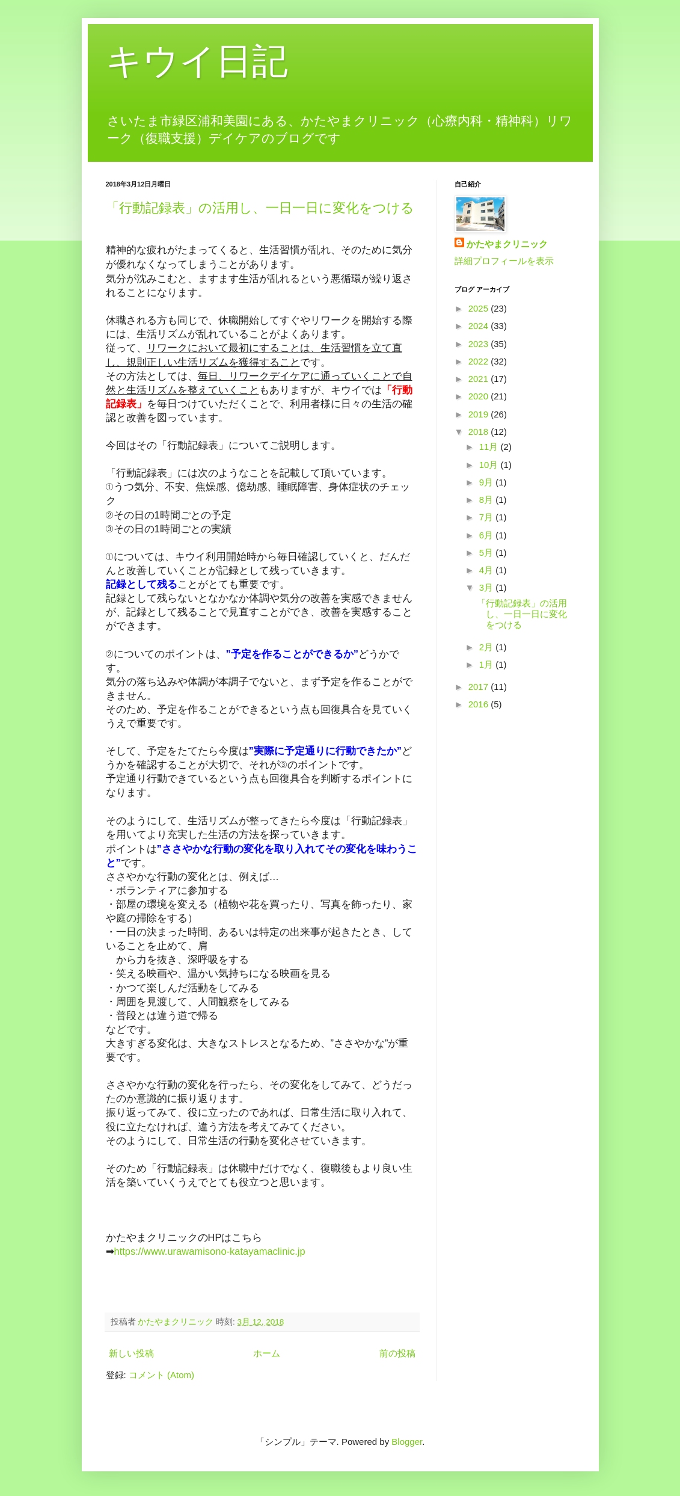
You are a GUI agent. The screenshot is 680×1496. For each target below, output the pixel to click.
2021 (479, 379)
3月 (487, 587)
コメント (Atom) (161, 1375)
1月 (487, 664)
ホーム (266, 1353)
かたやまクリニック (507, 244)
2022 (479, 361)
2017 (479, 687)
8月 (487, 499)
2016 (479, 704)
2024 (479, 326)
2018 (479, 431)
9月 (487, 482)
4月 (487, 570)
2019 (479, 414)
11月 (490, 447)
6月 (487, 535)
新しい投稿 (131, 1353)
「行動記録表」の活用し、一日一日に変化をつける (260, 207)
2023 (479, 344)
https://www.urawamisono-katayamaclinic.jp (209, 1251)
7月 (487, 517)
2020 (479, 396)
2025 (479, 308)
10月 (490, 465)
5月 (487, 552)
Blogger (406, 1441)
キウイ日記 (197, 61)
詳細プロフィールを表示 (504, 261)
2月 (487, 647)
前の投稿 (397, 1353)
